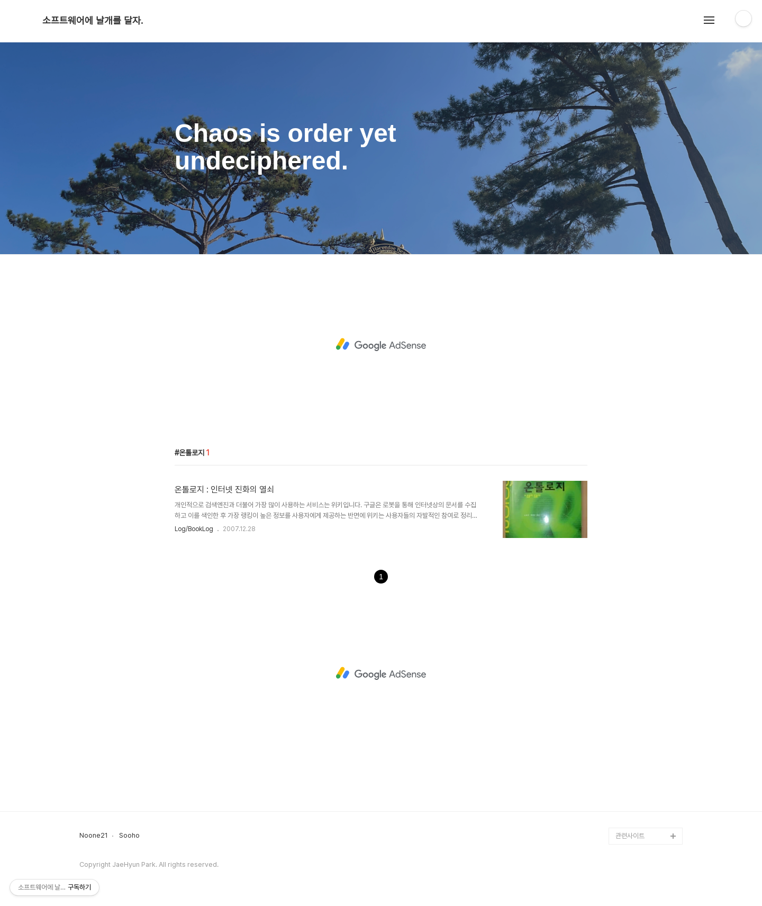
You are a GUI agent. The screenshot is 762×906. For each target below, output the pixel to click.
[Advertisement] (381, 345)
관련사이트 (630, 836)
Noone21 (93, 835)
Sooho (129, 835)
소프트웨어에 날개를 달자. (92, 20)
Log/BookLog (194, 529)
